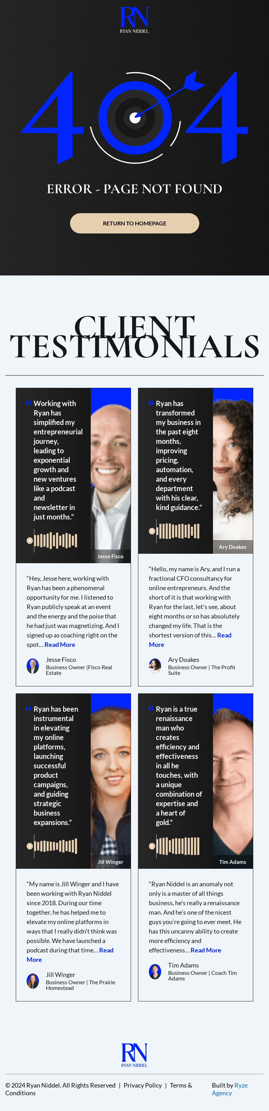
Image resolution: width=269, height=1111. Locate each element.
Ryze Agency (230, 1089)
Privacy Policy (143, 1085)
